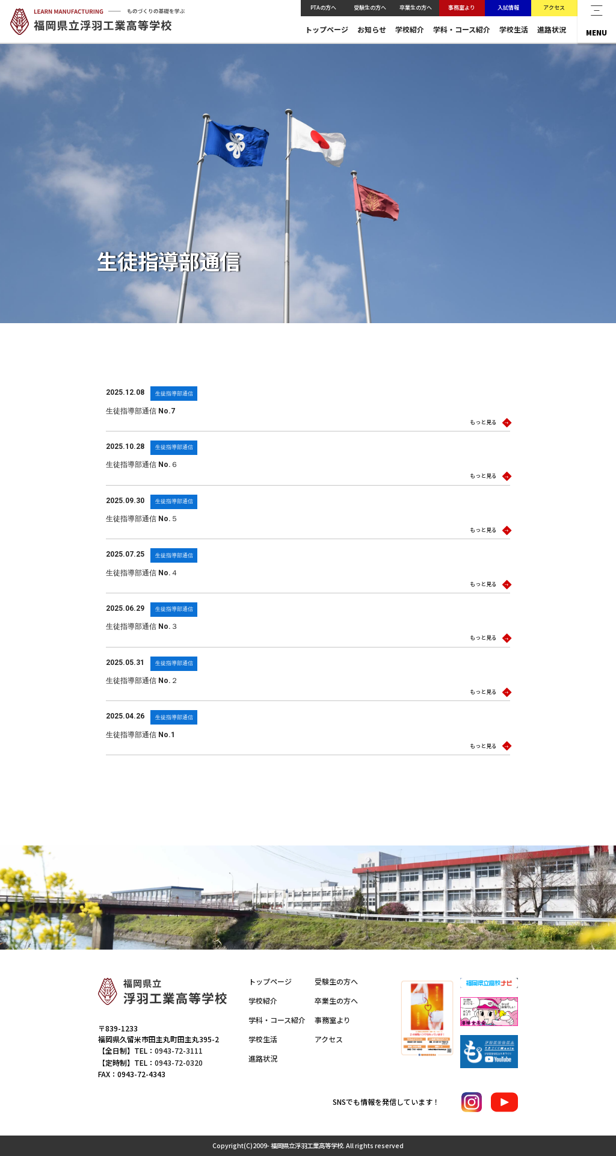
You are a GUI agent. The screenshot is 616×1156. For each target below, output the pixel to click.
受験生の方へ (370, 7)
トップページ (326, 29)
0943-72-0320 (179, 1062)
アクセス (554, 7)
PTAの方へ (323, 7)
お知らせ (371, 29)
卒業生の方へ (415, 7)
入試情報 (508, 7)
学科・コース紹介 (461, 29)
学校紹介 (409, 29)
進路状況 (551, 29)
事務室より (461, 7)
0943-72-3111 (179, 1050)
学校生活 (513, 29)
